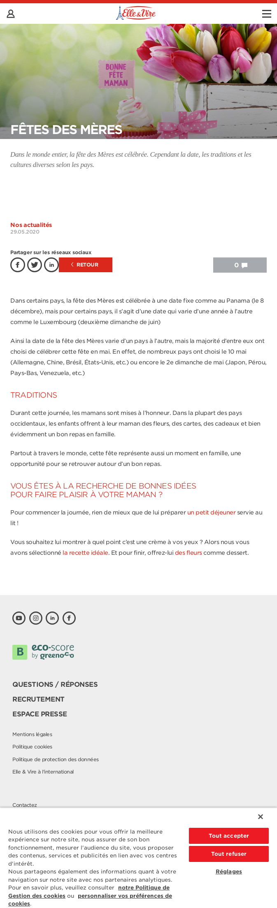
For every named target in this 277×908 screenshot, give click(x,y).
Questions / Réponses (55, 684)
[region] (138, 857)
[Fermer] (260, 816)
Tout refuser (229, 854)
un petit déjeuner (212, 512)
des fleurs (189, 552)
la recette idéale (85, 552)
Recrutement (38, 699)
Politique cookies (32, 747)
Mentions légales (32, 734)
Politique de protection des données (55, 759)
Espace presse (39, 714)
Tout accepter (229, 836)
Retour (84, 265)
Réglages (229, 872)
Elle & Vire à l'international (43, 772)
